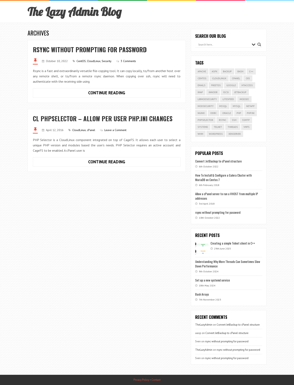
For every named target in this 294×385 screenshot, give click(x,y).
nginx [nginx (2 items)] (201, 113)
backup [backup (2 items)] (227, 71)
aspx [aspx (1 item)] (214, 71)
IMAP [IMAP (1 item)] (200, 92)
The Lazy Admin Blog (74, 11)
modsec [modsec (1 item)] (244, 99)
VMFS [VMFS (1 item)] (246, 126)
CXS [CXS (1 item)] (248, 78)
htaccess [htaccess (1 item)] (247, 85)
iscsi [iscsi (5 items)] (226, 92)
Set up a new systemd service (212, 280)
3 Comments (128, 61)
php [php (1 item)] (239, 113)
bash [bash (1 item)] (240, 71)
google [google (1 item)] (231, 85)
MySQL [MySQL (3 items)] (237, 106)
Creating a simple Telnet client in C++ (232, 243)
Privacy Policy (141, 380)
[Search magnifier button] (259, 44)
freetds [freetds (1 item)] (216, 85)
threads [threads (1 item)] (233, 126)
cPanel (91, 130)
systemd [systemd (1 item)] (203, 126)
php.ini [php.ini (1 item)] (250, 113)
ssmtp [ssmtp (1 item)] (246, 119)
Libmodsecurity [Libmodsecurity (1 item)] (207, 99)
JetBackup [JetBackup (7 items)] (240, 92)
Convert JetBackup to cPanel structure (218, 161)
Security (106, 61)
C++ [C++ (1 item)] (251, 71)
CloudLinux (93, 61)
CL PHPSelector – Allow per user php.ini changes (103, 118)
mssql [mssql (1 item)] (223, 106)
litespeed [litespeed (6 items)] (228, 99)
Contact (155, 380)
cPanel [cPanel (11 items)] (236, 78)
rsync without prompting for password (90, 49)
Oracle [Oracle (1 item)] (226, 113)
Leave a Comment (115, 130)
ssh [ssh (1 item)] (234, 119)
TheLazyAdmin (203, 324)
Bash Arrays (202, 294)
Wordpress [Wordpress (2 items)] (216, 133)
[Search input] (224, 44)
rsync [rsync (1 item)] (222, 119)
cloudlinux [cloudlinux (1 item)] (219, 78)
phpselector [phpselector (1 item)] (205, 119)
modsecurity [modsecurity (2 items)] (206, 106)
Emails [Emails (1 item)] (201, 85)
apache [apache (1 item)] (202, 71)
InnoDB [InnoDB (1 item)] (213, 92)
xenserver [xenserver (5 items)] (234, 133)
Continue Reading (117, 94)
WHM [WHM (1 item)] (200, 133)
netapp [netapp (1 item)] (250, 106)
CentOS (81, 61)
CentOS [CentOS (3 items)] (202, 78)
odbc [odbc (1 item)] (213, 113)
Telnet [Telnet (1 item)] (218, 126)
